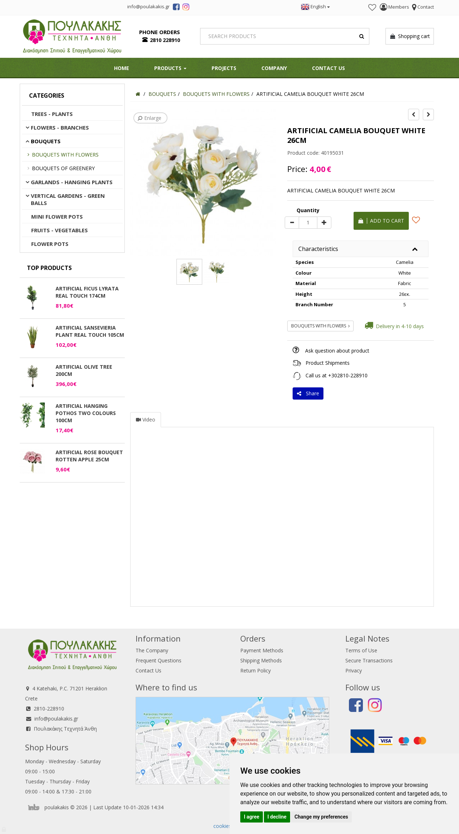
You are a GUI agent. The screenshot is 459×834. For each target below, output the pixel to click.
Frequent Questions (158, 660)
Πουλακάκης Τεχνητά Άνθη (65, 728)
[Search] (285, 36)
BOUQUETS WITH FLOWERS (65, 154)
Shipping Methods (261, 660)
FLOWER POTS (49, 243)
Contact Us (328, 68)
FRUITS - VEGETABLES (59, 230)
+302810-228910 (348, 375)
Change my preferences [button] (321, 817)
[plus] (324, 222)
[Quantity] (308, 222)
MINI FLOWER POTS (57, 216)
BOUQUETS (46, 141)
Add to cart (381, 220)
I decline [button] (277, 817)
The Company (152, 650)
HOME (121, 68)
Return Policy (255, 670)
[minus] (292, 222)
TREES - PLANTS (52, 113)
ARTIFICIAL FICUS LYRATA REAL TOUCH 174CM (87, 292)
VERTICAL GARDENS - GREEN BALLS (68, 199)
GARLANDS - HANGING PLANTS (72, 182)
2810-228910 (49, 708)
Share (308, 393)
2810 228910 (165, 40)
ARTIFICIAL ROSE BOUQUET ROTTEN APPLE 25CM (89, 456)
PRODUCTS (170, 68)
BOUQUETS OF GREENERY (63, 168)
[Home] (138, 93)
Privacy (353, 670)
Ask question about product (337, 350)
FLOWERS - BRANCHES (60, 127)
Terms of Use (361, 650)
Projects (224, 68)
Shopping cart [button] (409, 36)
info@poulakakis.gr (56, 718)
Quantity (308, 210)
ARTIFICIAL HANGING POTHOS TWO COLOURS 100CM (86, 413)
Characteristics (318, 249)
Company (274, 68)
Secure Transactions (369, 660)
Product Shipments (328, 362)
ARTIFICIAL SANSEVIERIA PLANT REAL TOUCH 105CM (90, 331)
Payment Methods (261, 650)
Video (145, 419)
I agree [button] (251, 817)
